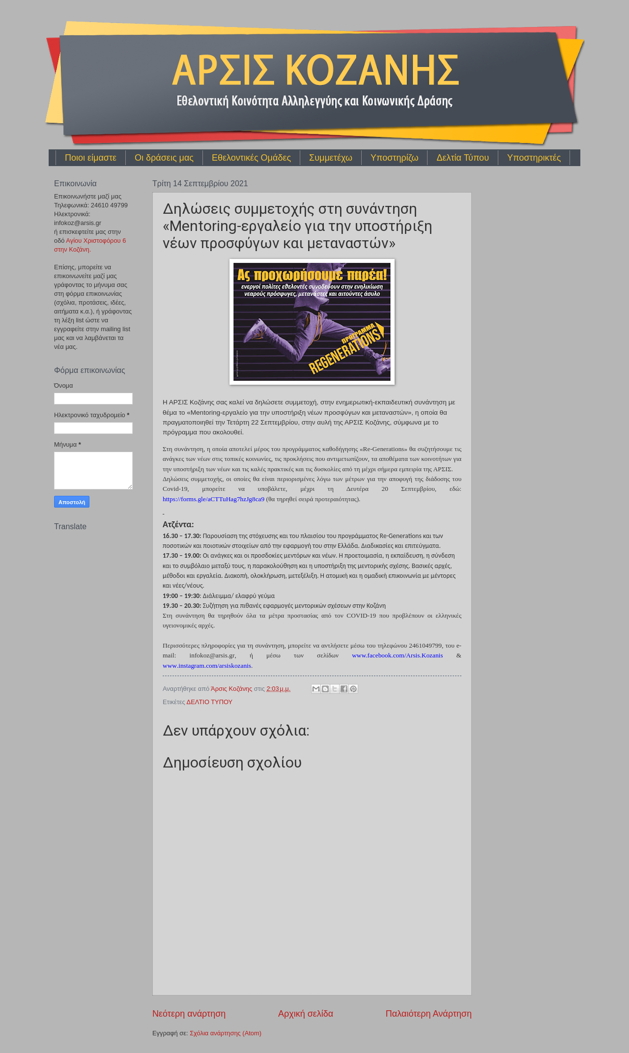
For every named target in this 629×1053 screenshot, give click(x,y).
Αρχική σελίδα (305, 1014)
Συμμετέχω (330, 158)
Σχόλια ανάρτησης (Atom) (225, 1033)
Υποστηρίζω (394, 158)
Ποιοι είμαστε (90, 158)
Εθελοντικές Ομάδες (251, 158)
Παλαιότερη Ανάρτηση (429, 1014)
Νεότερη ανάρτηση (189, 1014)
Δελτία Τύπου (462, 158)
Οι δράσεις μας (164, 158)
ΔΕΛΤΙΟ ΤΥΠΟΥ (210, 702)
